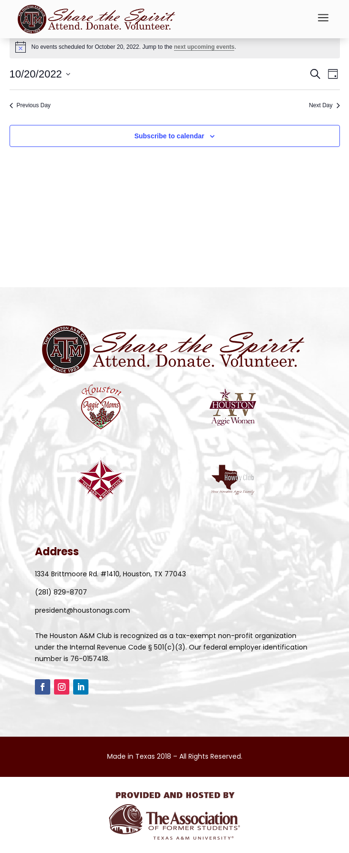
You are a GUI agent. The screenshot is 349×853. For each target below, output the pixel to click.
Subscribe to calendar (169, 136)
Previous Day (30, 105)
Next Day (324, 105)
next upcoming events (204, 47)
